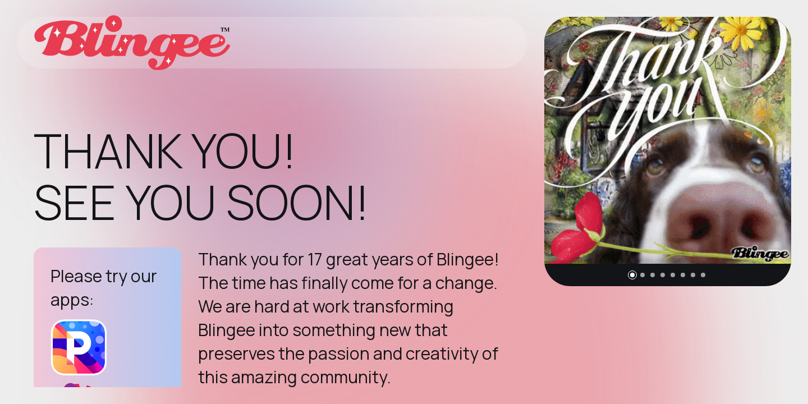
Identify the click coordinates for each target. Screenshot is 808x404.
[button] (632, 275)
